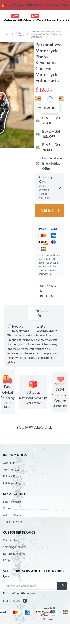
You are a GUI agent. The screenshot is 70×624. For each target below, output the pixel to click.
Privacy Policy (12, 476)
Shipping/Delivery (14, 547)
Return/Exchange (14, 553)
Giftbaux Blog (12, 483)
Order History (12, 508)
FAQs (6, 560)
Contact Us (10, 540)
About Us (9, 463)
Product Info (37, 313)
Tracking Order (12, 521)
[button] (39, 107)
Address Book (12, 515)
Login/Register (12, 501)
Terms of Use (11, 469)
